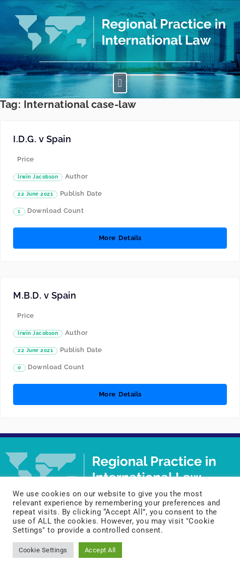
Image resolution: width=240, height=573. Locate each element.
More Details (120, 238)
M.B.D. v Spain (44, 295)
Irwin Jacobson (38, 177)
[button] (120, 83)
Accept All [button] (100, 550)
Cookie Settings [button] (43, 550)
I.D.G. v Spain (42, 139)
